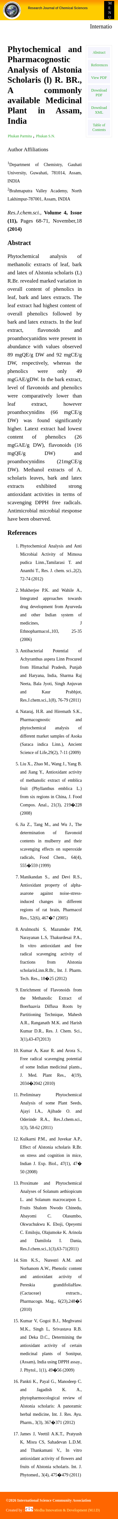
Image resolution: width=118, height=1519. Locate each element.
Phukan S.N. (45, 136)
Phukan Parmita (20, 136)
